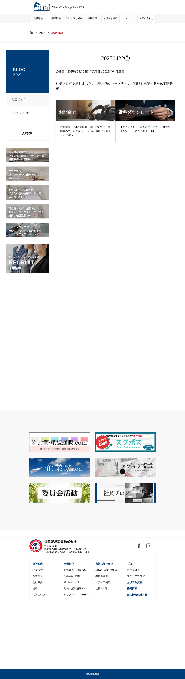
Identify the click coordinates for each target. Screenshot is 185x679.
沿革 (35, 588)
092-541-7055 (57, 551)
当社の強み (39, 594)
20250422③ (57, 33)
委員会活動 (101, 576)
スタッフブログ (19, 113)
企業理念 (38, 576)
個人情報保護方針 (137, 594)
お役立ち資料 (110, 18)
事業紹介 (69, 563)
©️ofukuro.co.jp (92, 674)
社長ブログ (17, 100)
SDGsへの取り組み (106, 569)
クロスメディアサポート (78, 594)
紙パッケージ (71, 582)
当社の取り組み (74, 18)
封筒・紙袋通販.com (75, 588)
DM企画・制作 (72, 576)
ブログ (128, 18)
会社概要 (38, 582)
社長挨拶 (38, 569)
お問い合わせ (146, 18)
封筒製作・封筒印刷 (75, 569)
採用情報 (92, 18)
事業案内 (56, 18)
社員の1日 (101, 588)
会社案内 (38, 18)
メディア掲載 (103, 582)
